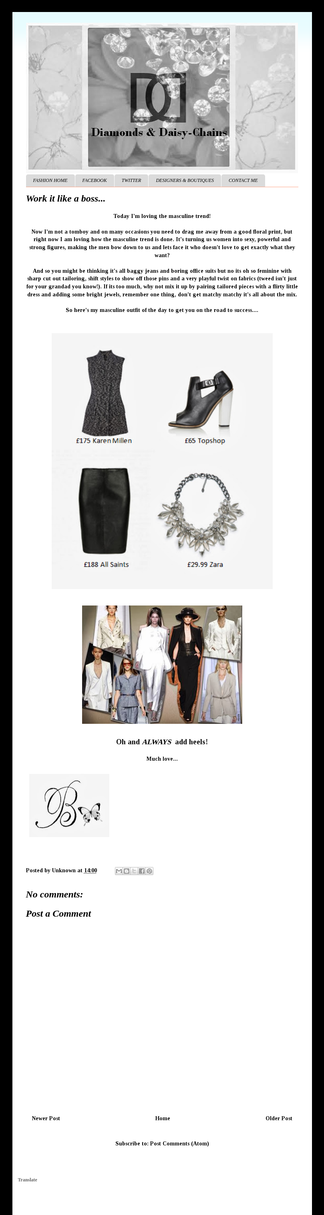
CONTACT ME (243, 180)
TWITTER (131, 180)
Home (162, 1118)
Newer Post (46, 1118)
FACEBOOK (95, 180)
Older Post (279, 1118)
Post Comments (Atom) (179, 1144)
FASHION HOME (50, 180)
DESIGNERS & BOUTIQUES (185, 180)
